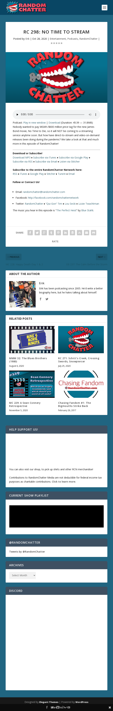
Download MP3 (21, 157)
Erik (27, 38)
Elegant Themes (48, 702)
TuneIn (62, 173)
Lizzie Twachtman (88, 203)
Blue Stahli (87, 210)
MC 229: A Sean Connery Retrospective (25, 404)
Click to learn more (63, 481)
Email (71, 173)
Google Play (37, 173)
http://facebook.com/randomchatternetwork (53, 197)
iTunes (23, 173)
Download (54, 122)
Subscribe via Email (46, 161)
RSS (15, 173)
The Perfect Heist (66, 210)
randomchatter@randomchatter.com (44, 192)
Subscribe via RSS (23, 161)
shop (37, 469)
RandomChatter (88, 38)
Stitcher (51, 173)
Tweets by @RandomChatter (27, 551)
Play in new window (34, 122)
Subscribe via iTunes (44, 157)
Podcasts (72, 38)
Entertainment (58, 38)
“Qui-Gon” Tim (54, 203)
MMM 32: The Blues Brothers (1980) (28, 360)
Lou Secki (70, 203)
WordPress (81, 702)
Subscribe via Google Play (73, 157)
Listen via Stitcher (70, 161)
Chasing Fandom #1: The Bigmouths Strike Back (74, 404)
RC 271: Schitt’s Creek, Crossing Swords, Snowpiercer (78, 360)
